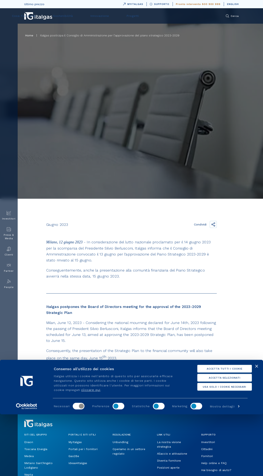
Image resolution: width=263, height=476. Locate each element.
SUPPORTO (160, 4)
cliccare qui (90, 451)
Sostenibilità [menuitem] (142, 15)
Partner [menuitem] (9, 267)
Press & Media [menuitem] (9, 233)
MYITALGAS (132, 3)
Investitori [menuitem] (9, 215)
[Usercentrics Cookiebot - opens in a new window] (27, 468)
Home (29, 35)
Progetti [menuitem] (199, 15)
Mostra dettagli (222, 468)
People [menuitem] (9, 284)
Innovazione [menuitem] (172, 15)
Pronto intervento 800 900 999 (198, 4)
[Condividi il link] (213, 224)
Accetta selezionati (218, 439)
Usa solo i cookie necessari (218, 448)
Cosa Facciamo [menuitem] (110, 15)
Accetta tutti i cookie (218, 430)
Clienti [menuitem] (9, 251)
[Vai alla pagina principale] (38, 16)
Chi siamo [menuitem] (80, 15)
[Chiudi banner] (256, 427)
